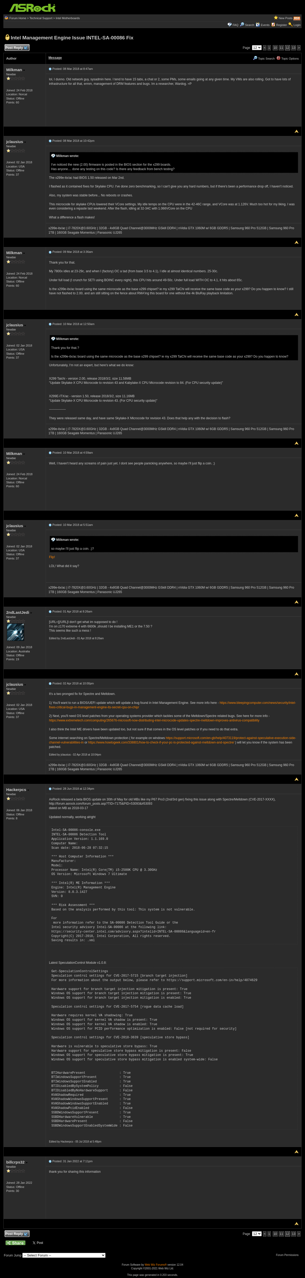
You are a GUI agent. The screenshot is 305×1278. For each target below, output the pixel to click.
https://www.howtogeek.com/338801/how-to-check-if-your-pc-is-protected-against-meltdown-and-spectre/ (161, 742)
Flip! (52, 557)
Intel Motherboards (68, 18)
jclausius (16, 141)
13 (293, 48)
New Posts (286, 18)
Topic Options (287, 58)
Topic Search (264, 58)
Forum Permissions (288, 1255)
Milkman (15, 69)
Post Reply (16, 48)
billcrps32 (17, 1162)
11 (281, 48)
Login (297, 25)
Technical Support (40, 18)
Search (249, 25)
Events (263, 25)
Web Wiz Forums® (156, 1264)
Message (55, 58)
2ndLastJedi (19, 612)
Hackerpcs (17, 789)
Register (281, 25)
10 (275, 48)
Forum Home (17, 18)
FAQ (235, 25)
